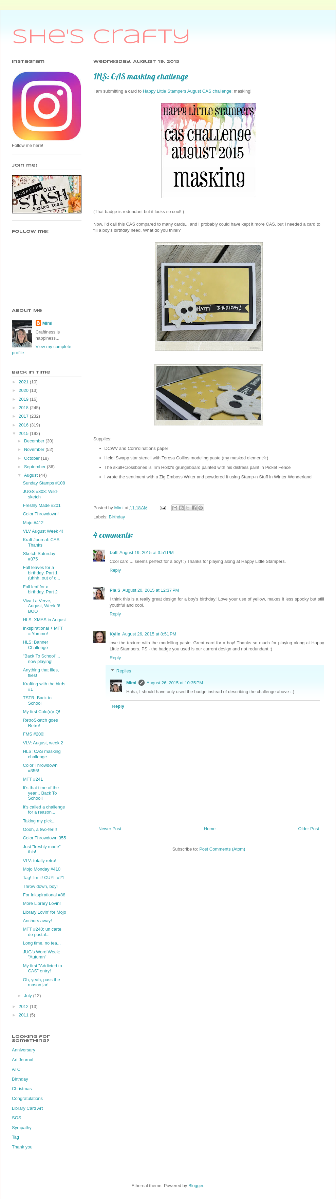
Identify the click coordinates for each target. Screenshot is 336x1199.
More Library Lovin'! (42, 903)
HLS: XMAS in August (44, 619)
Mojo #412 (33, 522)
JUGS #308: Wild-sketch (40, 494)
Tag (15, 1137)
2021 (24, 381)
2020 (24, 390)
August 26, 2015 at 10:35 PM (175, 682)
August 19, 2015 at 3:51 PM (146, 552)
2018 (24, 407)
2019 (24, 399)
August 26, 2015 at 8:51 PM (149, 633)
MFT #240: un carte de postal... (42, 932)
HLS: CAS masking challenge (41, 754)
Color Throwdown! (40, 513)
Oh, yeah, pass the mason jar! (41, 982)
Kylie (115, 633)
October (32, 458)
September (35, 466)
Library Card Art (27, 1108)
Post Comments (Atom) (222, 849)
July (28, 995)
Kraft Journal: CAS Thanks (41, 542)
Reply (115, 570)
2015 (24, 433)
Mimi (131, 682)
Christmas (22, 1088)
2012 (24, 1006)
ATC (16, 1069)
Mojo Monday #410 (41, 869)
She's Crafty (101, 37)
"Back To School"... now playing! (41, 658)
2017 (24, 416)
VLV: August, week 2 (43, 742)
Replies (123, 670)
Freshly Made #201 (41, 505)
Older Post (308, 828)
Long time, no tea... (41, 943)
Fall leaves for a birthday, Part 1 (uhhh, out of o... (41, 573)
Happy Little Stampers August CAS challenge (187, 91)
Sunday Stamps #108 (44, 483)
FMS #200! (33, 734)
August (31, 475)
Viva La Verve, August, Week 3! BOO (41, 606)
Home (210, 828)
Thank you (22, 1146)
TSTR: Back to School (37, 700)
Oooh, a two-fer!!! (40, 829)
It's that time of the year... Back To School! (41, 793)
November (35, 449)
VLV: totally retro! (39, 860)
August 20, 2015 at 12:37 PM (151, 590)
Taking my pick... (39, 820)
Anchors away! (37, 920)
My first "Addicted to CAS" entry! (42, 968)
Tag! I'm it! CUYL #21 (43, 877)
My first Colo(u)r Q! (41, 711)
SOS (16, 1117)
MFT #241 (33, 779)
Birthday (117, 516)
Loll (113, 552)
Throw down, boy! (40, 886)
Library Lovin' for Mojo (44, 912)
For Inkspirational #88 (44, 894)
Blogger (195, 1185)
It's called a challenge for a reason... (44, 809)
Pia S (115, 590)
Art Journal (22, 1059)
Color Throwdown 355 (44, 837)
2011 (24, 1014)
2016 (24, 424)
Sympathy (22, 1127)
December (35, 440)
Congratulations (27, 1098)
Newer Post (109, 828)
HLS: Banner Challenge (35, 645)
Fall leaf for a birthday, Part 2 (40, 589)
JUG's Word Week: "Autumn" (41, 954)
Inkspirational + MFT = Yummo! (43, 631)
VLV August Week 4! (43, 531)
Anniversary (23, 1049)
